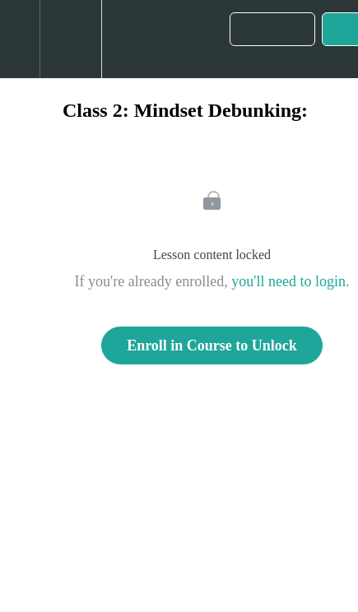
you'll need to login (288, 281)
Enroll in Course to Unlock (212, 345)
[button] (20, 39)
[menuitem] (70, 39)
